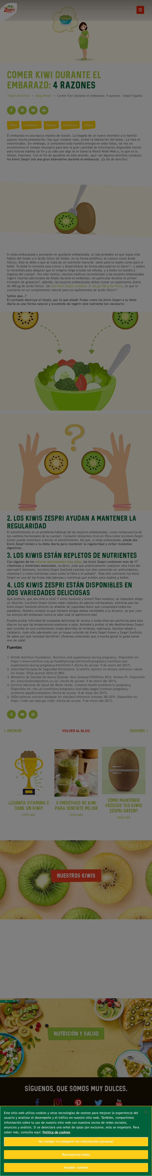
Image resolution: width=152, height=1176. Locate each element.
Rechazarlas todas (76, 1154)
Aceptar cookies (76, 1167)
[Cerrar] (145, 1112)
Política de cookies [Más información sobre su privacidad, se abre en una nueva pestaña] (56, 1132)
